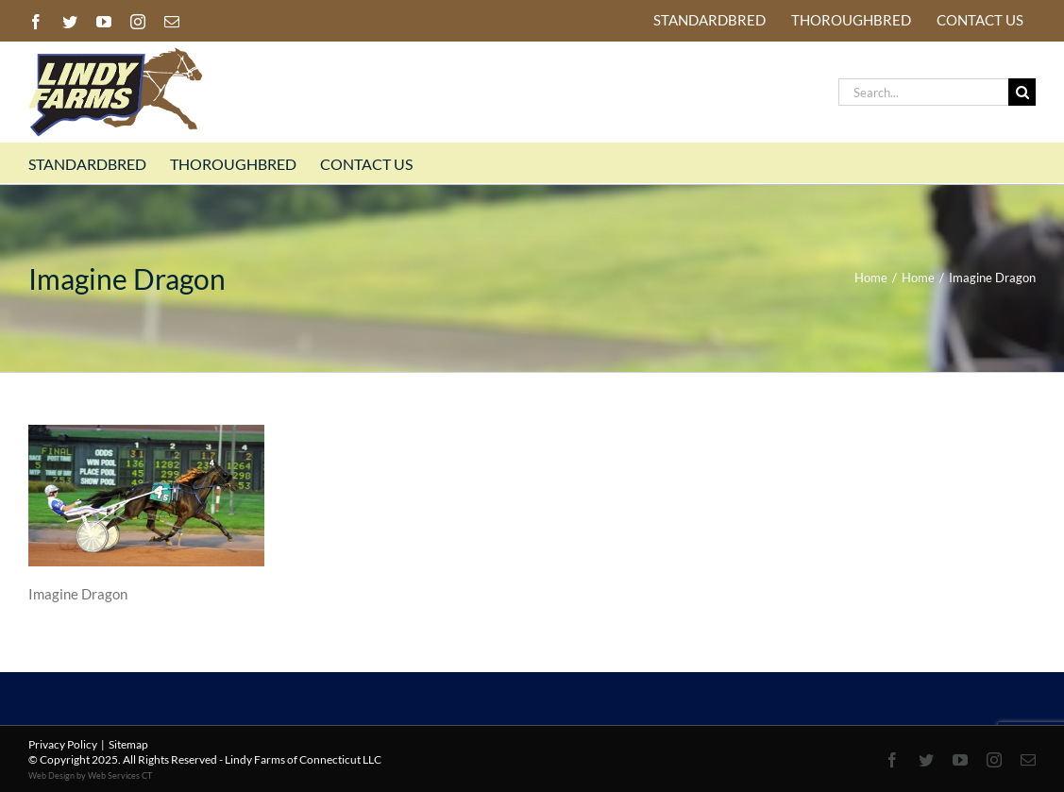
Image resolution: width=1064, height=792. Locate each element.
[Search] (1022, 92)
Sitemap (128, 744)
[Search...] (923, 92)
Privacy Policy (62, 744)
